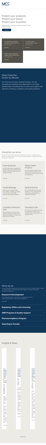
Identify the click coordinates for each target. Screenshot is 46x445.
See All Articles (23, 437)
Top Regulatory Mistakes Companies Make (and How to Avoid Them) (12, 42)
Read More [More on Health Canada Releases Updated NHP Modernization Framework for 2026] (6, 59)
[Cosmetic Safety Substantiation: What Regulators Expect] (18, 357)
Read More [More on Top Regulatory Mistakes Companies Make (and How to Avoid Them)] (6, 48)
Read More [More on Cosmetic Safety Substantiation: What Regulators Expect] (27, 48)
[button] (23, 295)
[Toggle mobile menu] (42, 4)
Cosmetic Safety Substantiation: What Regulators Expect (31, 42)
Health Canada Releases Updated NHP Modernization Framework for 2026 (12, 54)
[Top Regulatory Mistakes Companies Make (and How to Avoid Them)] (4, 357)
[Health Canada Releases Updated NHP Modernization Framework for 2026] (32, 357)
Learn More (5, 301)
